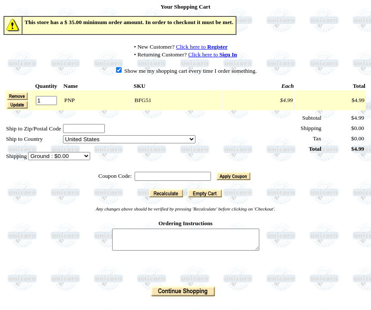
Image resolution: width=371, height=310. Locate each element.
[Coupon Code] (173, 176)
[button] (17, 104)
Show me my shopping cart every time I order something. (186, 71)
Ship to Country (24, 139)
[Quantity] (46, 100)
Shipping (17, 156)
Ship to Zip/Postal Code (33, 128)
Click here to (202, 46)
